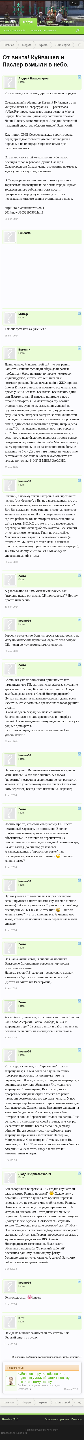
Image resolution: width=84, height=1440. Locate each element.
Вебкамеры (68, 22)
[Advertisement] (42, 273)
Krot (21, 1318)
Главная (9, 22)
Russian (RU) (10, 1419)
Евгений (24, 349)
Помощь (76, 1419)
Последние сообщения (43, 30)
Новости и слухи (50, 1385)
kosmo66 (24, 481)
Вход (74, 3)
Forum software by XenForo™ (42, 1429)
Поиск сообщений (14, 30)
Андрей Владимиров (33, 78)
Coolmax (22, 1385)
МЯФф (23, 314)
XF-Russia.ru (19, 1433)
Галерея (46, 22)
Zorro (22, 576)
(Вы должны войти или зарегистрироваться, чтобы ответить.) (46, 1357)
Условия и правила (57, 1419)
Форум (28, 22)
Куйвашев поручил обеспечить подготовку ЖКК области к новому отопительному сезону (43, 1378)
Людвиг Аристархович (34, 1174)
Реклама (24, 232)
